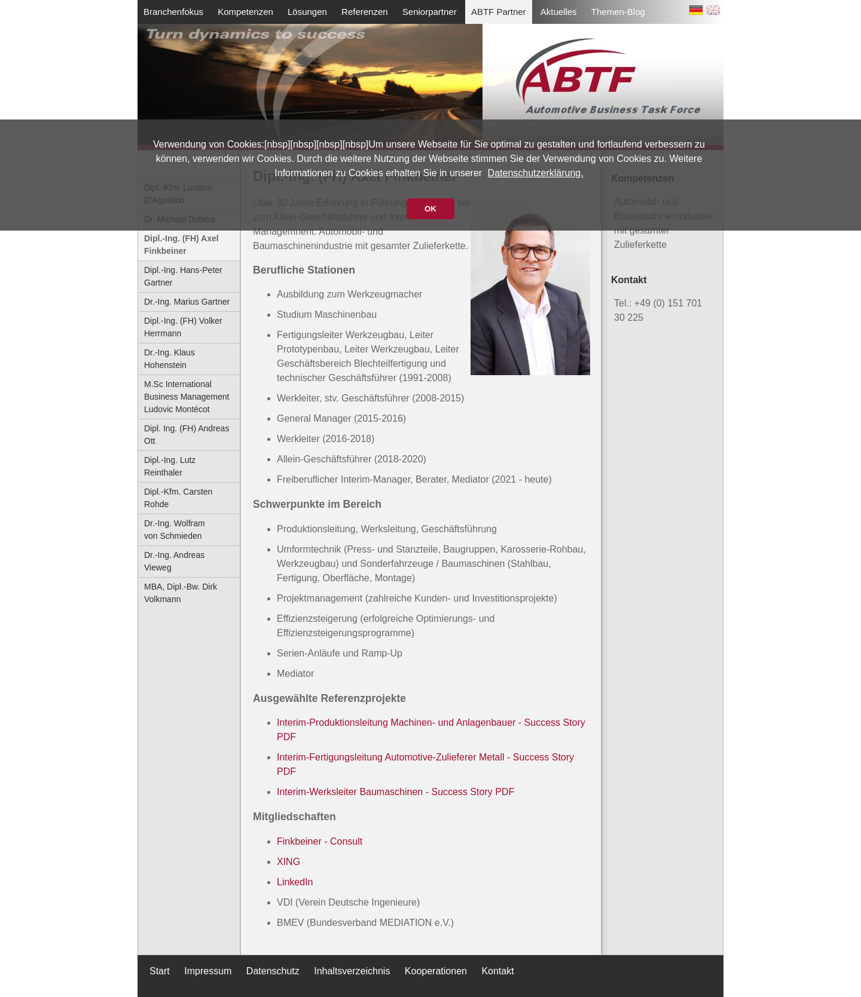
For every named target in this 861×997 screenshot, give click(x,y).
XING (288, 862)
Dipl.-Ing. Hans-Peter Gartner (183, 276)
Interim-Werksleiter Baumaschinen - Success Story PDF (395, 792)
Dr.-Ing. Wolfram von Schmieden (174, 530)
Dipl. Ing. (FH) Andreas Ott (186, 435)
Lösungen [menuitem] (307, 12)
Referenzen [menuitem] (364, 12)
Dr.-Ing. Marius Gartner (187, 301)
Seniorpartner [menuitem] (429, 12)
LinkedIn (295, 882)
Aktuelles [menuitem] (559, 12)
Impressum (207, 971)
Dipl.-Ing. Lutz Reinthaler (170, 466)
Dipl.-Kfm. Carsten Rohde (178, 498)
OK (430, 208)
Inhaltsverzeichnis (352, 971)
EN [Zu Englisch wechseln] (713, 12)
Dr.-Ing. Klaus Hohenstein (169, 359)
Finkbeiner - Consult (319, 841)
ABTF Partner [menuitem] (498, 12)
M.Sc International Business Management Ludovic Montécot (186, 396)
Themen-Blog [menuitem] (618, 12)
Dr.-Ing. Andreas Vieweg (174, 561)
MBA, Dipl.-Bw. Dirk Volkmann (180, 593)
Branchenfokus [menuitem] (173, 12)
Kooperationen (436, 971)
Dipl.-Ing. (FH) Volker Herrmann (183, 327)
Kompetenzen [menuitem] (245, 12)
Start (159, 971)
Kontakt (497, 971)
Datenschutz (273, 971)
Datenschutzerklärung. (536, 173)
